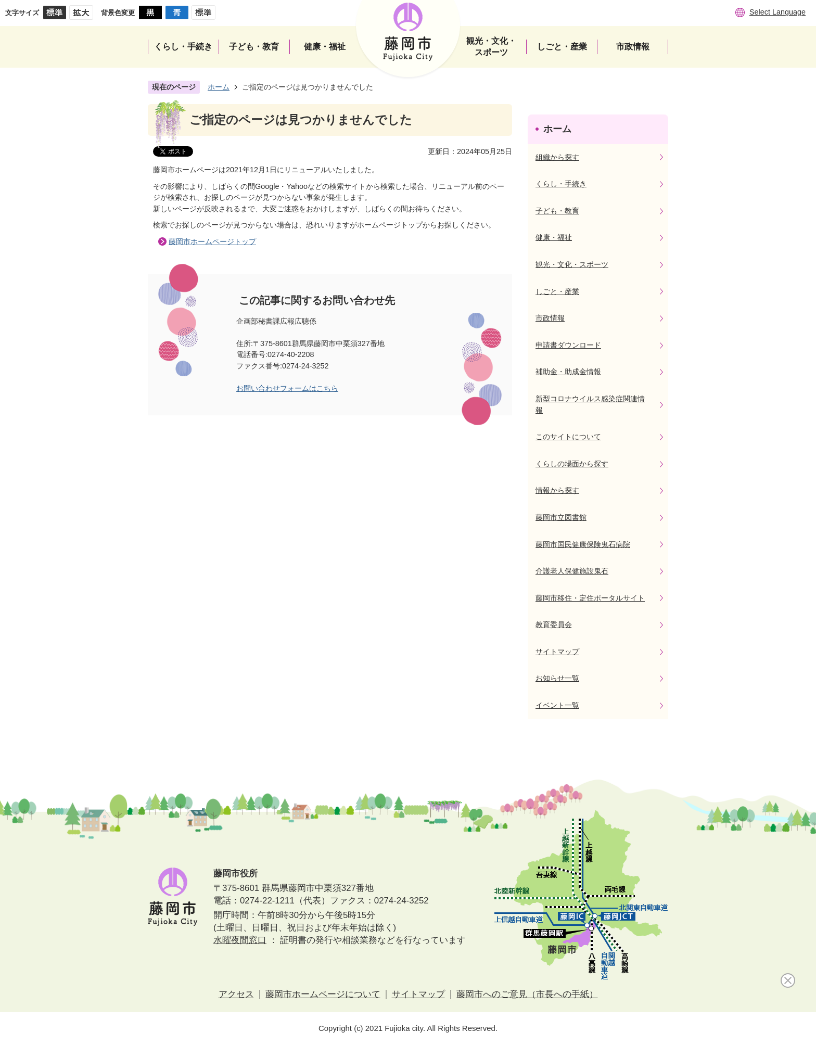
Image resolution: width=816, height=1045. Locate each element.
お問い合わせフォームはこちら (287, 388)
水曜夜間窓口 (239, 940)
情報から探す (557, 490)
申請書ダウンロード (568, 345)
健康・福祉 (554, 237)
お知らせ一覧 (557, 678)
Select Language (777, 12)
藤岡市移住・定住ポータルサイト (590, 598)
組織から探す (557, 157)
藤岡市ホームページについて (322, 994)
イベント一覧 (557, 705)
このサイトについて (568, 436)
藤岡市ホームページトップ (212, 241)
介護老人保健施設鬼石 (572, 571)
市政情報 (550, 318)
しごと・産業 (557, 291)
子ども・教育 (557, 211)
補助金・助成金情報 (568, 371)
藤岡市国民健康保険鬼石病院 (583, 544)
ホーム (219, 87)
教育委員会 (554, 624)
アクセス (236, 994)
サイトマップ (557, 651)
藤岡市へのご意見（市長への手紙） (527, 994)
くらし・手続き (561, 184)
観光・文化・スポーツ (572, 264)
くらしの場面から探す (572, 464)
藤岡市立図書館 (561, 517)
